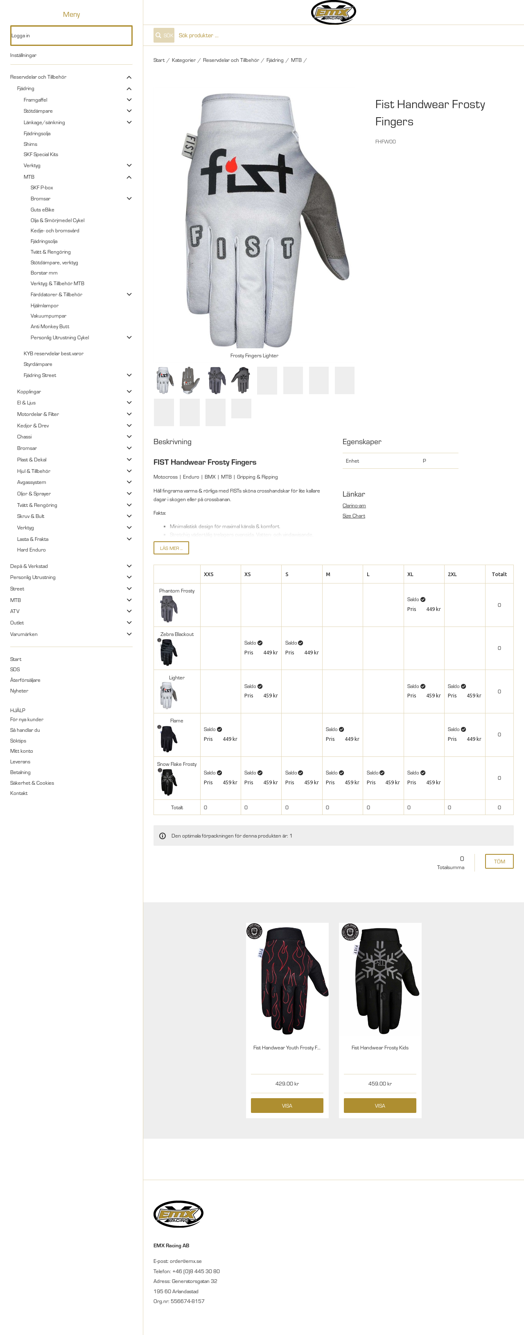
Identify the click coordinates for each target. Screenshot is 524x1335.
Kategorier (184, 60)
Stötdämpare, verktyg (54, 262)
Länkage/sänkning (44, 122)
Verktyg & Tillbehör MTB (57, 283)
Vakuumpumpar (48, 315)
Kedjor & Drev (33, 425)
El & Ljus (26, 402)
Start (15, 659)
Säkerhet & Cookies (32, 782)
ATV (14, 611)
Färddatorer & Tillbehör (56, 294)
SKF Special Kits (41, 154)
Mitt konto (21, 750)
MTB (29, 176)
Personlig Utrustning (33, 577)
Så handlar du (25, 730)
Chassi (24, 436)
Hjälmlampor (45, 305)
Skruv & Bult (30, 516)
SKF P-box (42, 187)
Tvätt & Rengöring (51, 251)
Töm (499, 861)
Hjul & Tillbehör (33, 471)
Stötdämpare (38, 110)
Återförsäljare (25, 680)
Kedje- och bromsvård (55, 230)
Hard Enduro (31, 549)
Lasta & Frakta (32, 539)
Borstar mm (44, 272)
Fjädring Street (40, 375)
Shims (30, 144)
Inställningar (23, 55)
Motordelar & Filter (38, 414)
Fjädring (25, 88)
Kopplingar (29, 391)
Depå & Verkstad (29, 566)
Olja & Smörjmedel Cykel (57, 220)
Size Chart (354, 515)
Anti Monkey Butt (50, 326)
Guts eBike (42, 209)
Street (17, 588)
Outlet (17, 622)
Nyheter (19, 690)
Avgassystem (31, 482)
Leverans (20, 761)
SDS (15, 669)
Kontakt (18, 793)
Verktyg (32, 165)
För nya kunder (26, 719)
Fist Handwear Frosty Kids (380, 1047)
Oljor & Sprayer (34, 493)
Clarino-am (354, 505)
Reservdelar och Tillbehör (38, 76)
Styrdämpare (38, 364)
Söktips (18, 740)
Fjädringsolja (37, 133)
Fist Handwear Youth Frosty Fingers (292, 1047)
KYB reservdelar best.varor (54, 353)
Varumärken (24, 634)
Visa (287, 1105)
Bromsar (40, 198)
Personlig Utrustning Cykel (60, 337)
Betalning (20, 772)
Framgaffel (35, 99)
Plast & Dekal (31, 459)
